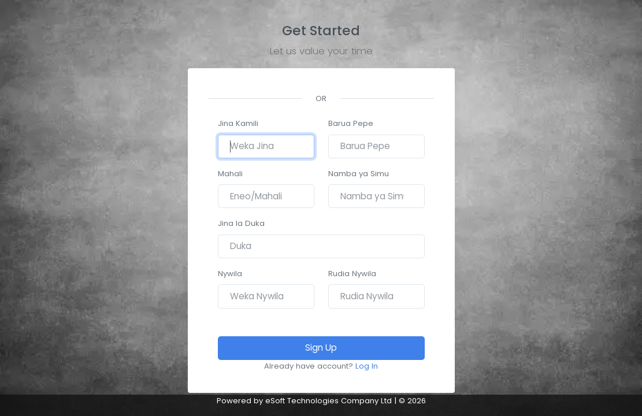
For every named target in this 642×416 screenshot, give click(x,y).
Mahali (230, 173)
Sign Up (321, 347)
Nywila (230, 273)
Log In (366, 366)
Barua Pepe (350, 123)
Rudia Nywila (352, 273)
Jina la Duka (241, 223)
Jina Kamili (238, 123)
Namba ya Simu (358, 173)
